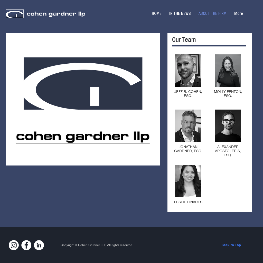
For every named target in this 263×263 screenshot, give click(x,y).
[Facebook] (26, 245)
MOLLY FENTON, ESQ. (228, 94)
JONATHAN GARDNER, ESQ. (188, 149)
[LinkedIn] (39, 245)
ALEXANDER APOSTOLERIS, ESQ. (228, 151)
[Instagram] (14, 245)
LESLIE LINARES (188, 202)
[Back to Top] (231, 245)
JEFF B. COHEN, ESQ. (188, 94)
